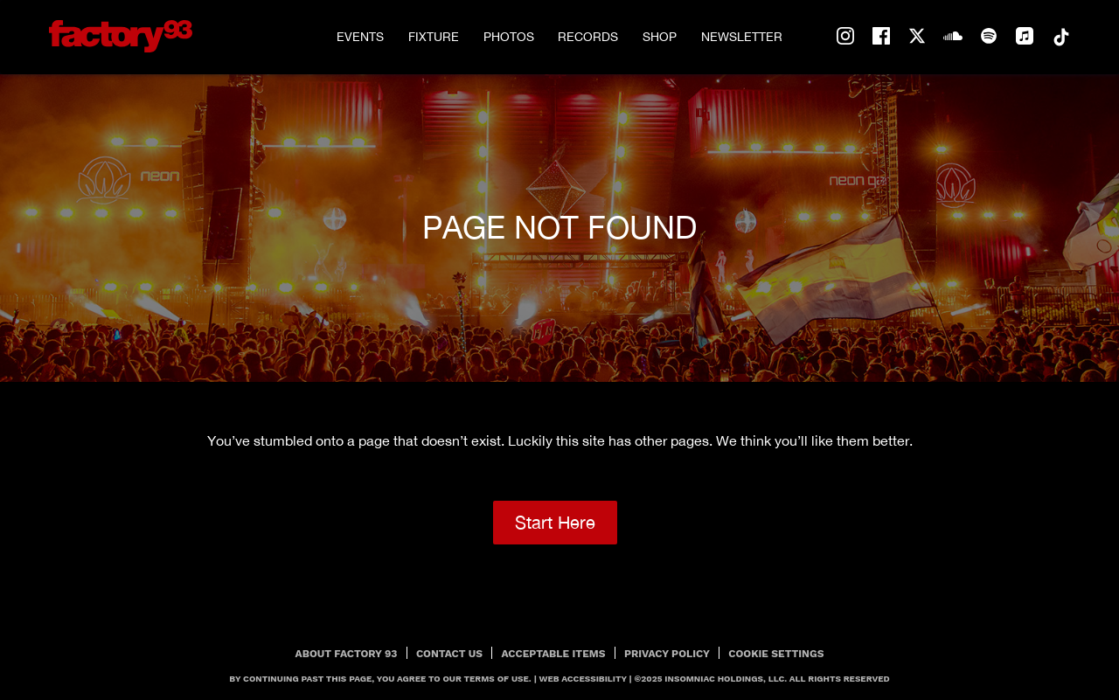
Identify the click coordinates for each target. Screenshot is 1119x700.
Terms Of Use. (498, 678)
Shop (660, 37)
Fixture (433, 37)
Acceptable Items (554, 654)
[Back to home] (120, 36)
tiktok (1060, 36)
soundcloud (953, 36)
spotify (988, 36)
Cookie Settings (776, 654)
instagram (845, 36)
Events (360, 37)
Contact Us (449, 654)
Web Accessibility (583, 678)
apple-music (1024, 36)
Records (588, 37)
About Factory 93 (346, 654)
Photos (508, 37)
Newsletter (741, 37)
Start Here (555, 522)
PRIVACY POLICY (667, 654)
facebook (881, 36)
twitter (917, 36)
